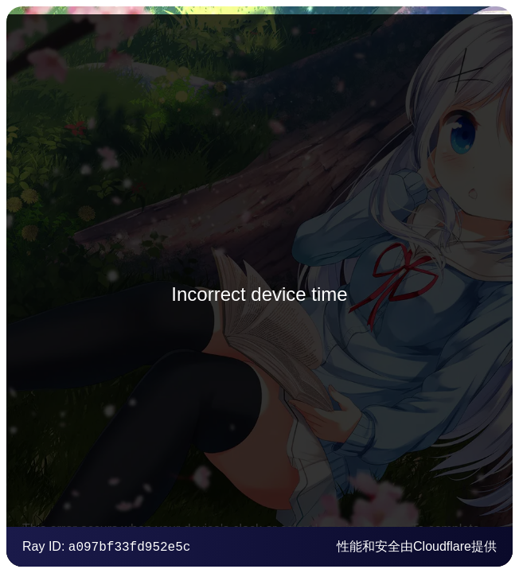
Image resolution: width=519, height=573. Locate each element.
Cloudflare (442, 546)
